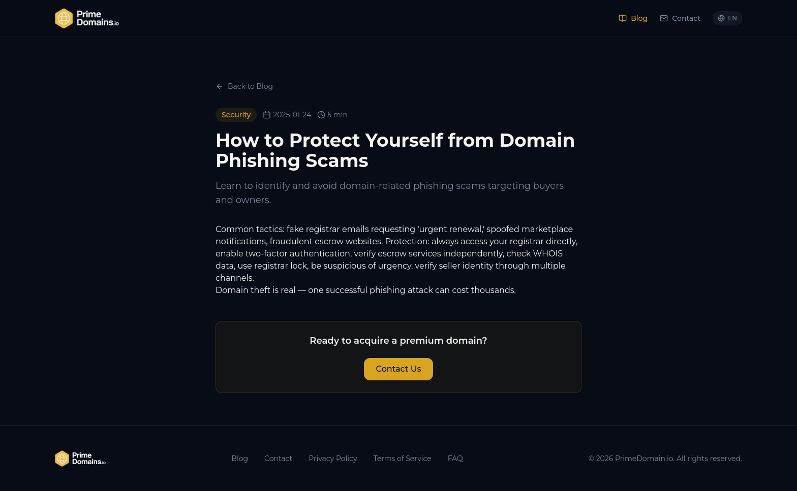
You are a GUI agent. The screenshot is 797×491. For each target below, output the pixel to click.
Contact (680, 18)
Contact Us (398, 369)
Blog (633, 18)
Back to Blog (244, 86)
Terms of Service (402, 458)
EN (727, 18)
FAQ (455, 458)
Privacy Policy (333, 458)
